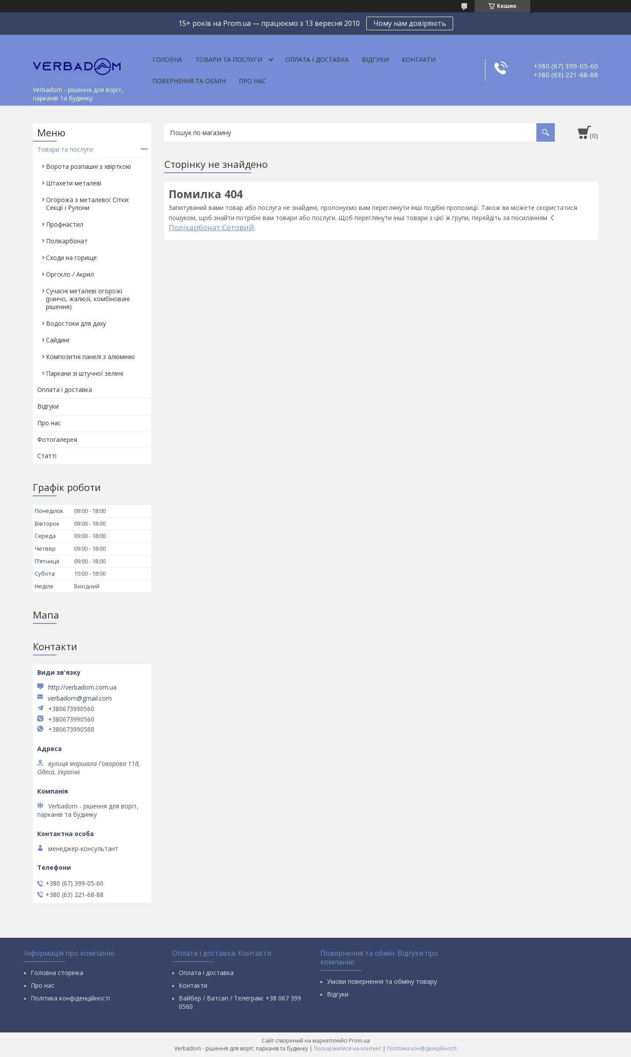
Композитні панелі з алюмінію (90, 356)
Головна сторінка (57, 972)
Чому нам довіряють (409, 23)
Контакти (419, 59)
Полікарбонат (67, 241)
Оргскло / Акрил (70, 274)
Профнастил (64, 224)
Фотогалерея (57, 439)
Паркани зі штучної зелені (84, 373)
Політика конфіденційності (70, 998)
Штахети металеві (73, 183)
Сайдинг (58, 340)
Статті (47, 456)
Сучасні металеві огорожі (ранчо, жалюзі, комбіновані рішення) (88, 299)
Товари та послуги (228, 59)
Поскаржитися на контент (347, 1048)
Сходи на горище (71, 257)
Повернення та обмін (189, 81)
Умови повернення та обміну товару (382, 981)
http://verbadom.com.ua (82, 687)
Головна (167, 59)
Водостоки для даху (76, 323)
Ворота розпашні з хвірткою (88, 166)
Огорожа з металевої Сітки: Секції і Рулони (87, 204)
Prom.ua (359, 1040)
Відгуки (375, 59)
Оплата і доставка (317, 59)
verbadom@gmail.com (80, 698)
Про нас (252, 81)
